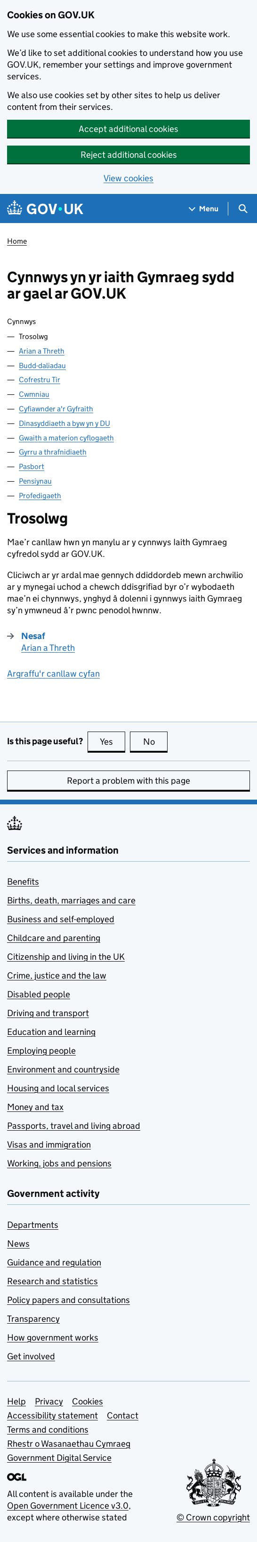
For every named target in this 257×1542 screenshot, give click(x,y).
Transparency (33, 1318)
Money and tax (35, 1107)
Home (17, 241)
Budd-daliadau (42, 365)
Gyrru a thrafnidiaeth (53, 451)
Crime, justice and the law (56, 975)
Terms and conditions (47, 1429)
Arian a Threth (41, 351)
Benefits (23, 881)
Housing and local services (58, 1088)
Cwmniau (34, 394)
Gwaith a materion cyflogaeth (66, 437)
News (18, 1243)
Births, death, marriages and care (71, 900)
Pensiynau (35, 481)
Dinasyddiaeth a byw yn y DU (64, 423)
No (155, 741)
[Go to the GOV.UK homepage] (45, 208)
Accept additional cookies (128, 128)
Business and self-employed (60, 919)
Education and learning (51, 1031)
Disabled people (38, 994)
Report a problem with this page (128, 780)
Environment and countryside (63, 1069)
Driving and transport (48, 1013)
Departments (32, 1224)
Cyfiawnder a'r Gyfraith (56, 408)
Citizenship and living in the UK (66, 956)
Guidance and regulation (54, 1262)
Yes (112, 741)
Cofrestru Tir (39, 379)
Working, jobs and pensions (59, 1163)
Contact (122, 1415)
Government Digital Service (59, 1457)
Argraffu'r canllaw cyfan (53, 673)
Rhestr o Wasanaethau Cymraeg (68, 1443)
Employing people (41, 1050)
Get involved (31, 1356)
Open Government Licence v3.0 (67, 1505)
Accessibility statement (52, 1415)
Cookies (87, 1401)
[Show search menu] (242, 208)
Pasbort (31, 466)
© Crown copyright (213, 1517)
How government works (52, 1337)
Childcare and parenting (53, 938)
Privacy (49, 1401)
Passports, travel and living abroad (73, 1125)
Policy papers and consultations (68, 1300)
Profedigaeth (40, 495)
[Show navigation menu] (203, 208)
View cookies (128, 178)
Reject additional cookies (128, 154)
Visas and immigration (49, 1144)
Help (16, 1401)
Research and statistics (52, 1281)
